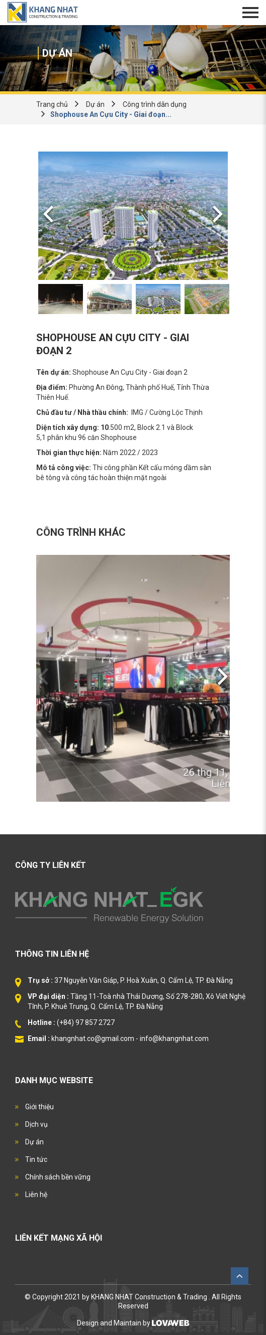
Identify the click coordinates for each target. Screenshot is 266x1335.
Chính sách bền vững (57, 1177)
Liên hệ (35, 1195)
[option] (133, 216)
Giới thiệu (39, 1107)
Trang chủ (52, 104)
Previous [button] (48, 216)
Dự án (95, 104)
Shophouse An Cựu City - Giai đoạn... (110, 114)
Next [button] (218, 216)
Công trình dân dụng (155, 104)
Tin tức (35, 1159)
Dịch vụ (36, 1124)
